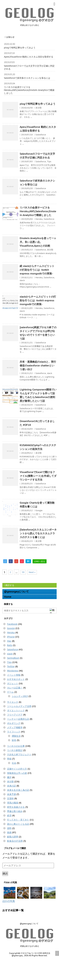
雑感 (9, 832)
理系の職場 (12, 802)
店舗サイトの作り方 (17, 768)
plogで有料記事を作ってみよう (19, 47)
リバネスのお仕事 (16, 746)
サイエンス (12, 702)
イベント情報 (13, 675)
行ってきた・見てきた (18, 819)
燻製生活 (16, 736)
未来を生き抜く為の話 (18, 790)
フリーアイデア (14, 714)
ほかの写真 (8, 901)
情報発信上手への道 (17, 773)
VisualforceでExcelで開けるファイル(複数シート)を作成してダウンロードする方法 (38, 475)
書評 (9, 777)
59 (23, 572)
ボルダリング (13, 723)
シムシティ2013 (20, 696)
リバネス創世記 (14, 750)
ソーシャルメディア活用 (19, 706)
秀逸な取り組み (14, 811)
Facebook (12, 624)
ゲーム (10, 692)
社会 (14, 763)
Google (38, 510)
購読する (9, 585)
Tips (49, 161)
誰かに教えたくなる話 (18, 824)
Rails (9, 645)
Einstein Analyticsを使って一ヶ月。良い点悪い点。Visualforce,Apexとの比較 (38, 242)
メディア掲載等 (14, 727)
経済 (9, 815)
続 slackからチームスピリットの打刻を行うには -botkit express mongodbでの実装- (37, 269)
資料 (9, 828)
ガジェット (12, 683)
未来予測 (11, 794)
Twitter (11, 666)
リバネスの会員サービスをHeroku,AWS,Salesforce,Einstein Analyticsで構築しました (29, 90)
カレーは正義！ (14, 687)
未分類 (38, 107)
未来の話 (11, 785)
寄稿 (9, 758)
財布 (14, 740)
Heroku (39, 219)
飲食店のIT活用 (15, 841)
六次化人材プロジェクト (19, 754)
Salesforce (40, 134)
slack (22, 280)
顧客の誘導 (12, 836)
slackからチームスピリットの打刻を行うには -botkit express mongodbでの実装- (38, 300)
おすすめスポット (16, 679)
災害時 (10, 798)
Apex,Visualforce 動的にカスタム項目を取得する (28, 56)
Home (7, 596)
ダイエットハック (16, 710)
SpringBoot (13, 658)
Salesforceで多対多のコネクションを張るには (27, 78)
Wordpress (12, 670)
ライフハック (13, 731)
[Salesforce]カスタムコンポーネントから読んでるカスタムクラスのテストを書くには (38, 533)
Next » (32, 572)
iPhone (11, 636)
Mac (9, 641)
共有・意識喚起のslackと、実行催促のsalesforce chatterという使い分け (38, 365)
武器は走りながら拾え (29, 946)
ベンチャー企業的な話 (18, 719)
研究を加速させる (16, 807)
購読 (5, 873)
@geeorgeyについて (16, 591)
